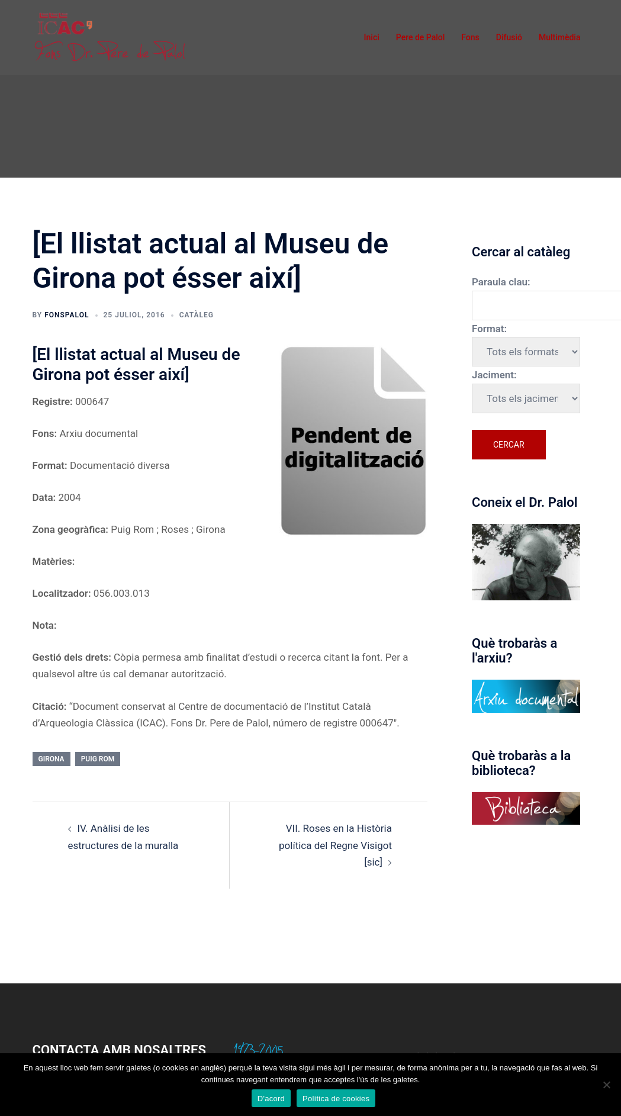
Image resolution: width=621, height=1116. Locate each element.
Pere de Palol (420, 37)
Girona (51, 759)
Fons (470, 37)
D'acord (271, 1098)
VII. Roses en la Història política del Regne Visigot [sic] (335, 845)
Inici (371, 37)
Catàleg (196, 315)
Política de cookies (336, 1098)
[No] (606, 1085)
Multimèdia (560, 37)
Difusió (509, 37)
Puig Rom (98, 759)
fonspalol (66, 315)
